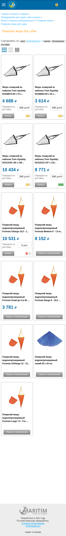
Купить (8, 116)
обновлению (58, 41)
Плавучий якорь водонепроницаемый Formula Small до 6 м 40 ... (15, 296)
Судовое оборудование (33, 523)
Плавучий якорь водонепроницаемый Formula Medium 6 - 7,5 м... (48, 228)
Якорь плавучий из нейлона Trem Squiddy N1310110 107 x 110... (46, 159)
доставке (5, 44)
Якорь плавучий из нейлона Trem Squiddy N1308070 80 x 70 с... (14, 90)
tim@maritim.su (33, 526)
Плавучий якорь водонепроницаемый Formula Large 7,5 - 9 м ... (15, 417)
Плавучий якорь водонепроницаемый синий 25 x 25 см (46, 360)
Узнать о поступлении (49, 253)
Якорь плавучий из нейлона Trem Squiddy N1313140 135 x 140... (14, 159)
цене (22, 41)
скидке (47, 41)
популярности (33, 41)
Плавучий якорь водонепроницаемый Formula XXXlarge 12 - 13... (15, 360)
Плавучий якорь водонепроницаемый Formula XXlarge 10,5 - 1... (15, 228)
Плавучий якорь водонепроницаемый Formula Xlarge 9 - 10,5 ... (47, 296)
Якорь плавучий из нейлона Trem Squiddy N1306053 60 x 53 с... (46, 90)
